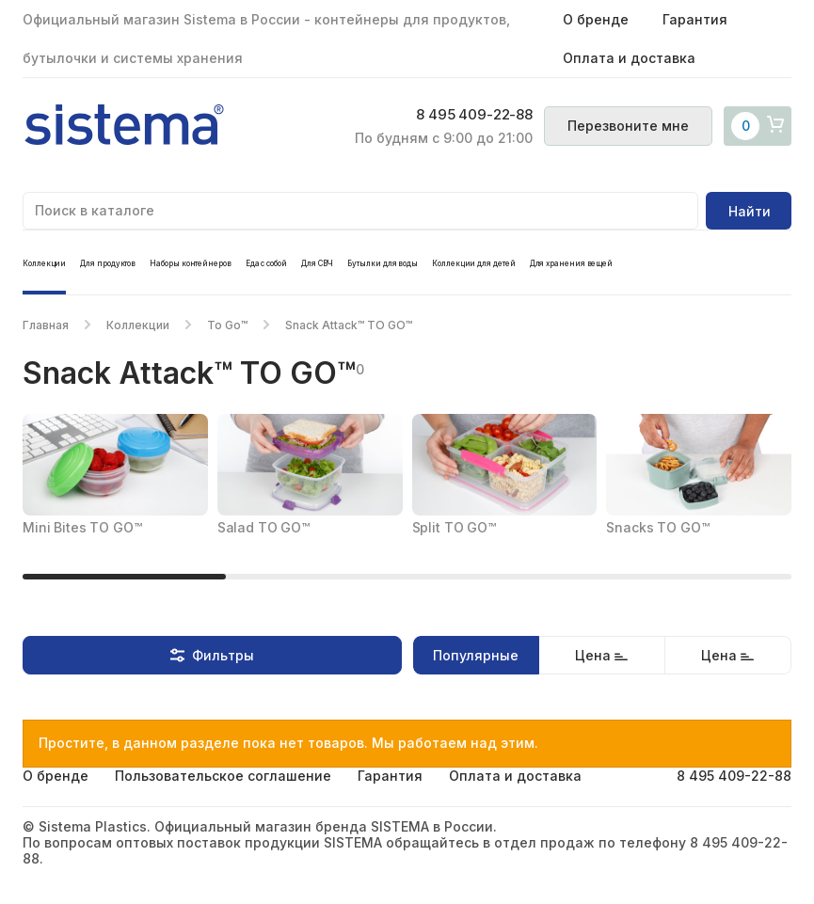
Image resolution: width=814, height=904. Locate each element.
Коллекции (44, 263)
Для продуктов (108, 263)
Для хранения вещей (572, 263)
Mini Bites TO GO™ (82, 527)
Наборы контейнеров (190, 263)
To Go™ (227, 325)
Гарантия (694, 19)
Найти (749, 211)
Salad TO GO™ (263, 527)
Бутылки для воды (382, 263)
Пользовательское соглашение (223, 776)
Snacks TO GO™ (657, 527)
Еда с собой (266, 263)
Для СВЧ (317, 263)
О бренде (596, 19)
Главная (46, 325)
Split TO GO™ (454, 527)
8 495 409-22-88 (474, 114)
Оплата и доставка (629, 58)
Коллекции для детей (473, 263)
